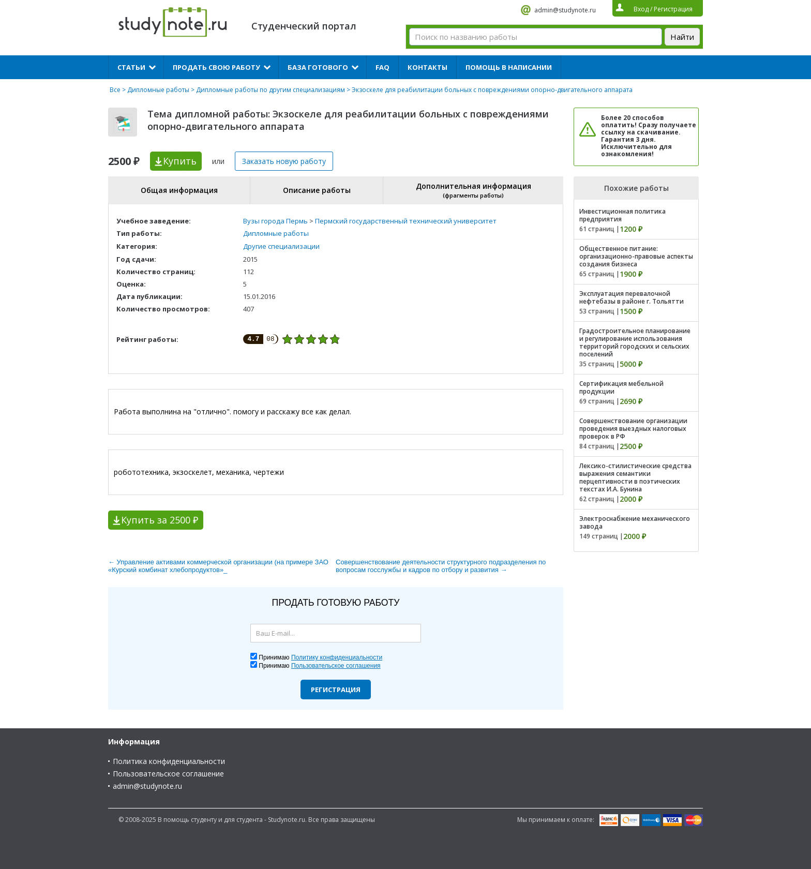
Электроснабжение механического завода (634, 522)
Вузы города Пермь (275, 221)
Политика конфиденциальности (169, 761)
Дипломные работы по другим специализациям (270, 89)
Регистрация (336, 689)
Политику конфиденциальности (336, 657)
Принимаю (320, 657)
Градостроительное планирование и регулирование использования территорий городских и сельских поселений (634, 342)
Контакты (427, 67)
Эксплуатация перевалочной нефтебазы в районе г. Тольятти (631, 297)
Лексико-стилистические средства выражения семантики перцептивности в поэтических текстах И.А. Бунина (635, 477)
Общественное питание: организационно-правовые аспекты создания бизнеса (636, 256)
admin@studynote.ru (565, 10)
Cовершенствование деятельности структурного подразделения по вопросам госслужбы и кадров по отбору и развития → (441, 566)
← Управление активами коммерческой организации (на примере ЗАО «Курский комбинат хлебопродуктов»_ (218, 566)
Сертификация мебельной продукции (621, 387)
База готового (318, 67)
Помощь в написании (508, 67)
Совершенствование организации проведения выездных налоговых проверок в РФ (633, 428)
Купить (180, 161)
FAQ (382, 67)
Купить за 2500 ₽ (159, 520)
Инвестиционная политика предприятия (622, 215)
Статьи (131, 67)
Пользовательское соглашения (336, 665)
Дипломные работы (158, 89)
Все (115, 89)
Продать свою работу (216, 67)
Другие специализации (281, 246)
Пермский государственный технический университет (406, 221)
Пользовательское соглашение (168, 773)
